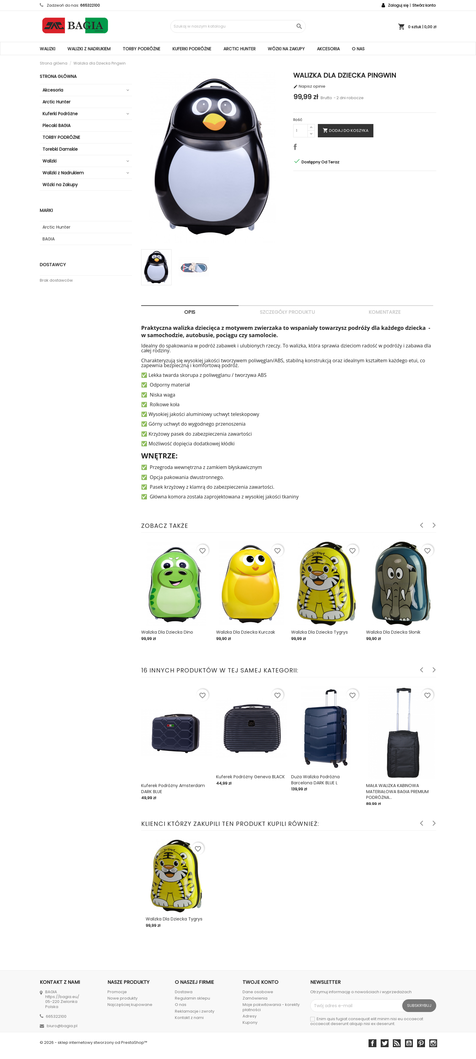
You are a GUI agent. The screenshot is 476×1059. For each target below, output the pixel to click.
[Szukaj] (237, 26)
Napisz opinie (309, 86)
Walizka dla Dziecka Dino (167, 632)
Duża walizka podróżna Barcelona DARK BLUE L (315, 780)
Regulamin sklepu (192, 998)
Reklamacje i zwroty (194, 1011)
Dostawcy (53, 264)
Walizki (47, 49)
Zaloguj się (398, 5)
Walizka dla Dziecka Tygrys (319, 632)
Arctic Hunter (239, 49)
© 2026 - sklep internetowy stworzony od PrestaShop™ (93, 1042)
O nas (358, 49)
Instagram (433, 1043)
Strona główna (58, 76)
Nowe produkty (122, 998)
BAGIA (48, 239)
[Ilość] (300, 130)
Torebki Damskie (60, 149)
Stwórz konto (424, 5)
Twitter (385, 1043)
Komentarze (385, 312)
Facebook (372, 1043)
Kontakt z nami (189, 1017)
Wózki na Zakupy (286, 49)
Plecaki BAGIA (56, 125)
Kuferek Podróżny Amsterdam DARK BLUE (173, 789)
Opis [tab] (189, 312)
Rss (397, 1043)
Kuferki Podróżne (191, 49)
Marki (46, 210)
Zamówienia (255, 998)
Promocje (117, 992)
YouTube (409, 1043)
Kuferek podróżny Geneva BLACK (250, 777)
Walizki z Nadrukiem (88, 49)
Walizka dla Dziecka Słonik (393, 632)
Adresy (250, 1016)
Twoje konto (260, 982)
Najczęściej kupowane (129, 1004)
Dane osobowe (258, 992)
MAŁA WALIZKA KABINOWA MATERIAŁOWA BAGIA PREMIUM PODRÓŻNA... (397, 792)
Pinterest (421, 1043)
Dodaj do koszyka (346, 130)
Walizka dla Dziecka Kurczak (245, 632)
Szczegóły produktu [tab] (287, 312)
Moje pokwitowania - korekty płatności (271, 1007)
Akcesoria (328, 49)
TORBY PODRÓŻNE (141, 49)
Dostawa (183, 992)
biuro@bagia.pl (62, 1026)
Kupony (250, 1022)
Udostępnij (296, 148)
